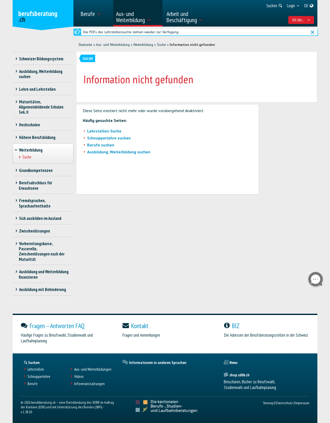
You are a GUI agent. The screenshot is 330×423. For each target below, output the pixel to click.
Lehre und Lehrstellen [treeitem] (37, 89)
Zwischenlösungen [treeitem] (34, 231)
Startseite (85, 44)
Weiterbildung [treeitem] (31, 150)
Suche (161, 44)
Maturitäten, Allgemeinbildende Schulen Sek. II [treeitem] (41, 107)
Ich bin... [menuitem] (301, 20)
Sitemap (268, 402)
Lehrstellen (36, 369)
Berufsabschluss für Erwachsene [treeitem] (35, 185)
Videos (79, 376)
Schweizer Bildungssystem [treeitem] (41, 59)
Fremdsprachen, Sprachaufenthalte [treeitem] (35, 203)
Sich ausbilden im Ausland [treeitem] (40, 218)
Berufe (33, 383)
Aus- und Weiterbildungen (92, 369)
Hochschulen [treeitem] (29, 125)
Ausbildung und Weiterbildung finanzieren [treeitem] (44, 274)
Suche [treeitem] (27, 157)
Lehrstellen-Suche (104, 131)
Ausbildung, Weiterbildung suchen (118, 151)
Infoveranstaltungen (89, 383)
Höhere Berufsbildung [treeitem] (37, 137)
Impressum (302, 402)
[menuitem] (95, 13)
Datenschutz (284, 402)
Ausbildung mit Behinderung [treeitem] (42, 289)
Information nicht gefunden (192, 44)
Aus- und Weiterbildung (113, 44)
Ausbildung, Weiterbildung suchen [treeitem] (40, 74)
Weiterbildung (143, 44)
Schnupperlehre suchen (109, 137)
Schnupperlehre (39, 376)
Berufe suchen (100, 144)
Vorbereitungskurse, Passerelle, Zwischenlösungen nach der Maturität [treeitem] (41, 251)
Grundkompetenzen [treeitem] (36, 170)
